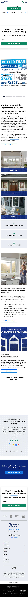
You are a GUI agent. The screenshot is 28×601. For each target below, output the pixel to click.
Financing (6, 559)
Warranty (6, 562)
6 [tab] (20, 96)
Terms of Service (16, 595)
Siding (24, 12)
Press (5, 554)
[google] (15, 568)
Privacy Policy (18, 587)
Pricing (5, 557)
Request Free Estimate (14, 43)
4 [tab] (17, 451)
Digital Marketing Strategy (8, 590)
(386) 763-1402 (14, 8)
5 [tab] (17, 96)
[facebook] (13, 568)
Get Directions (14, 537)
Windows (5, 12)
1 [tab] (10, 451)
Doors (14, 12)
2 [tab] (7, 96)
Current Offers (9, 144)
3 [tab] (10, 96)
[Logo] (4, 2)
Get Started (9, 371)
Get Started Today (9, 320)
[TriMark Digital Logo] (23, 591)
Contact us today (14, 139)
